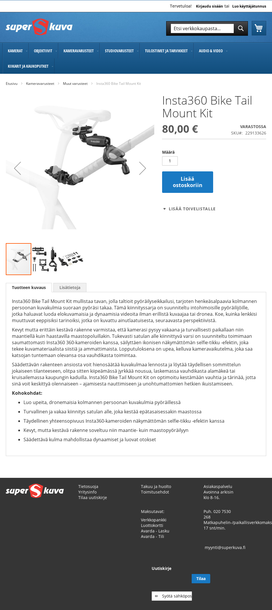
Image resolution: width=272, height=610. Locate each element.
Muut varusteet (75, 83)
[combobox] (207, 28)
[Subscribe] (257, 584)
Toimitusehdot (155, 497)
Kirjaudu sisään (209, 6)
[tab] (29, 287)
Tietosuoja (88, 492)
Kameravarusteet (40, 83)
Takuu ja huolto (156, 492)
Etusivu (11, 83)
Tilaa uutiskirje (92, 503)
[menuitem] (15, 50)
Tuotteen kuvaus (29, 287)
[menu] (136, 58)
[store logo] (39, 27)
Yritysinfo (87, 497)
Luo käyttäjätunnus (249, 6)
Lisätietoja (69, 287)
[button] (17, 168)
